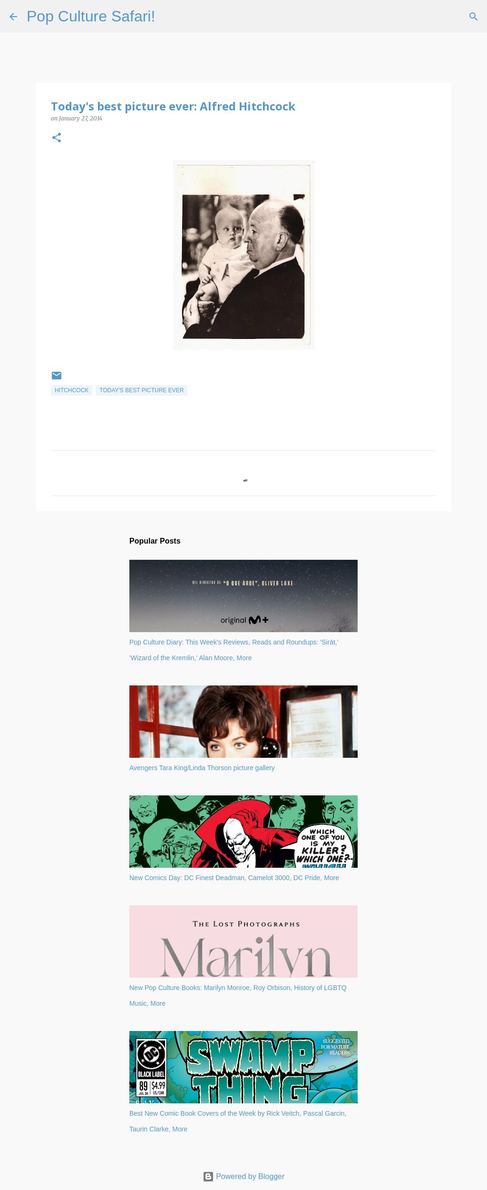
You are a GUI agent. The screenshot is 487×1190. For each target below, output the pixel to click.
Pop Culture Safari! (91, 16)
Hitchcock (71, 390)
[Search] (168, 16)
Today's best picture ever (141, 390)
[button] (56, 138)
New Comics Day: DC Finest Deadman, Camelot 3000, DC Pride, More (234, 878)
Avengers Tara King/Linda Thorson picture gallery (202, 768)
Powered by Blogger (244, 1176)
